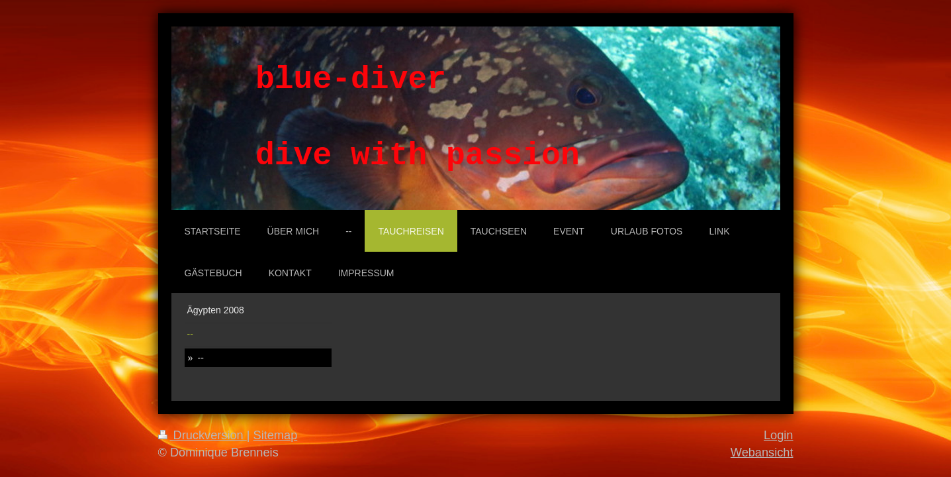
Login (778, 435)
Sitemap (275, 435)
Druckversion (202, 435)
